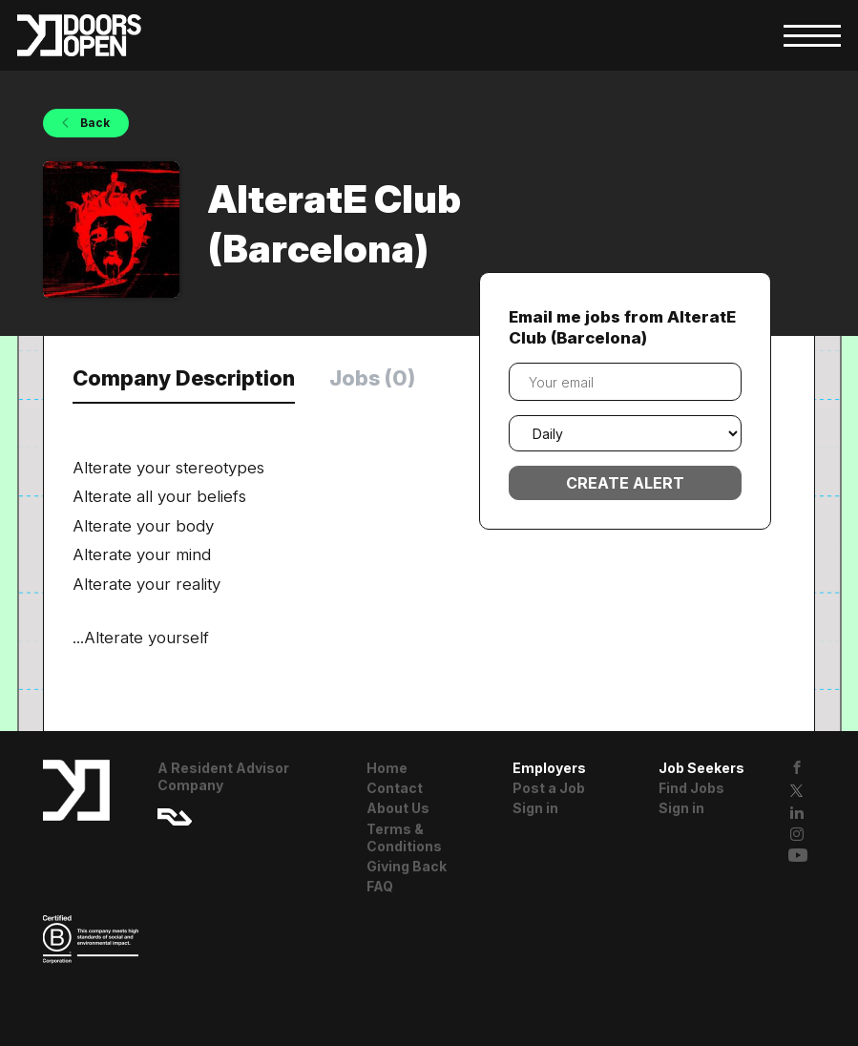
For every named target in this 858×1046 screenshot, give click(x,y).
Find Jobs (691, 788)
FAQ (379, 886)
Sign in (535, 808)
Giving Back (406, 866)
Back (93, 122)
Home (387, 768)
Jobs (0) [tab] (372, 378)
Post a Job (549, 788)
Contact (394, 788)
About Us (397, 808)
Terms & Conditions (404, 837)
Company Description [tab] (184, 378)
